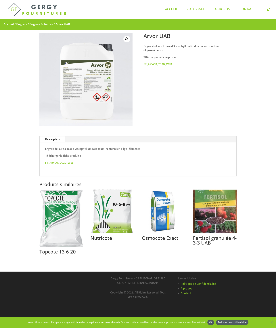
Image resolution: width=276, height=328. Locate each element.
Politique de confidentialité (232, 322)
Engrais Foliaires (41, 24)
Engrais (21, 24)
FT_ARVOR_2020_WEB (157, 64)
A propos (186, 288)
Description (52, 139)
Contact (186, 293)
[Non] (271, 322)
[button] (126, 39)
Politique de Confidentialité (198, 284)
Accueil (9, 24)
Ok (210, 322)
